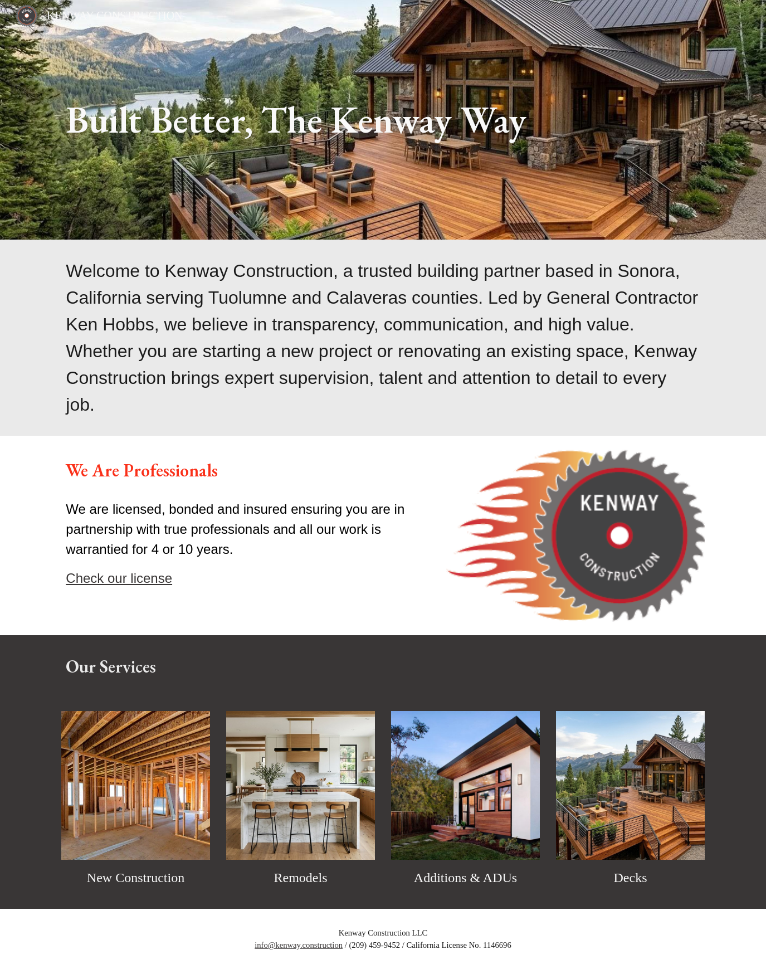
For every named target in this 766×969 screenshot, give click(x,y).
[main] (382, 120)
